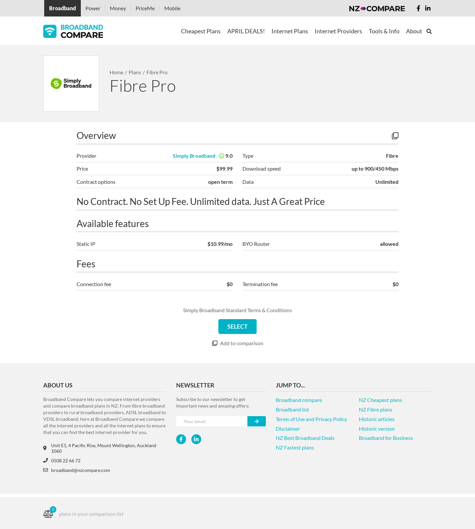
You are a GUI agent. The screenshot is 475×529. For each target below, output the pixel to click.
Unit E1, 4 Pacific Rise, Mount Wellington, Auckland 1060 (99, 448)
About (414, 31)
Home (116, 72)
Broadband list (292, 409)
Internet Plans (289, 31)
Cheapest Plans (201, 31)
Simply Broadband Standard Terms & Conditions (237, 310)
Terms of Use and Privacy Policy (311, 419)
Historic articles (377, 419)
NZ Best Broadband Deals (305, 438)
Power (92, 8)
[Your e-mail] (212, 421)
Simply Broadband (194, 155)
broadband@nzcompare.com (76, 470)
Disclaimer (288, 428)
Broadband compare (299, 400)
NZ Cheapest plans (380, 400)
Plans (135, 72)
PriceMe (145, 8)
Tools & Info (384, 31)
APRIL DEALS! (246, 31)
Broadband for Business (386, 438)
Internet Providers (338, 31)
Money (118, 8)
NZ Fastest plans (295, 447)
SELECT (237, 326)
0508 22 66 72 (61, 460)
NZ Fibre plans (375, 409)
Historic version (377, 428)
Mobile (172, 8)
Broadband (62, 8)
